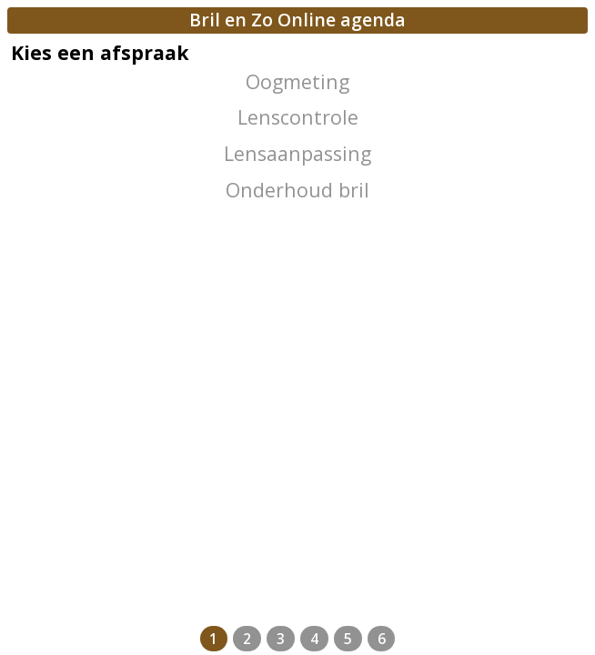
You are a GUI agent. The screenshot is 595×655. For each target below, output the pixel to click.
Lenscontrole (297, 117)
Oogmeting (297, 81)
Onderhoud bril (297, 189)
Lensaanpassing (297, 153)
